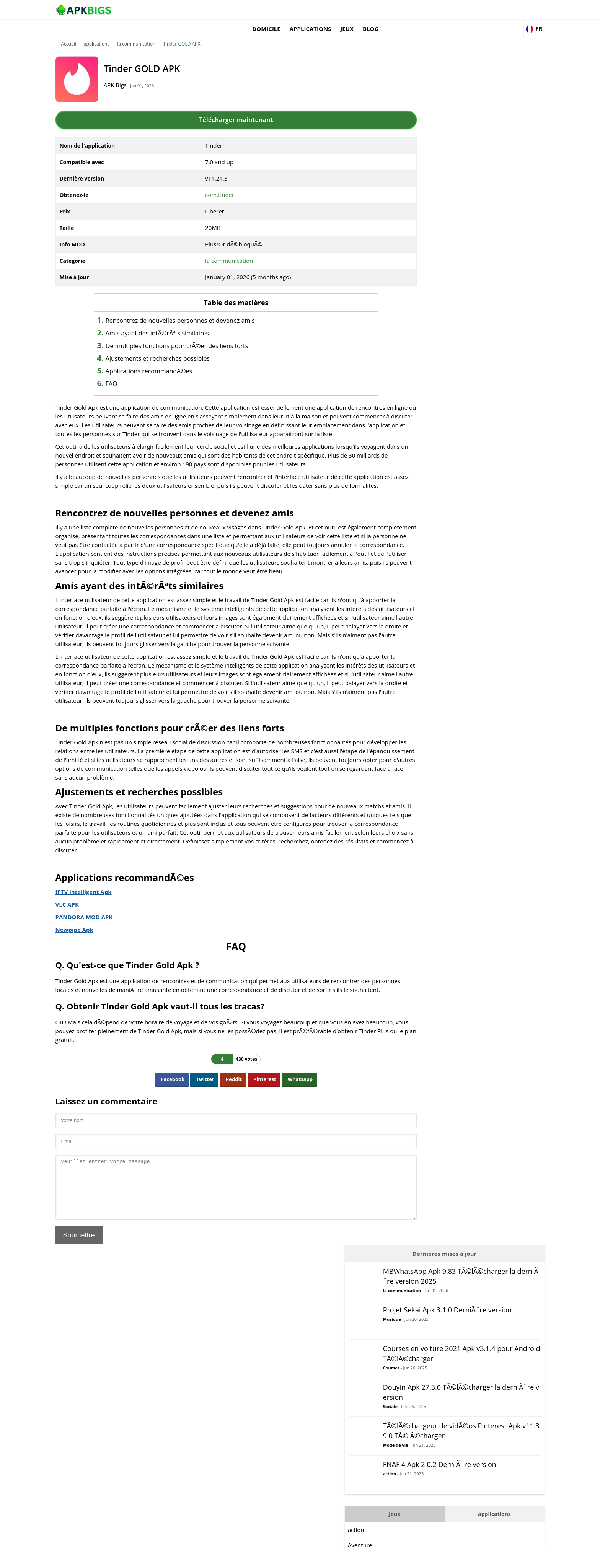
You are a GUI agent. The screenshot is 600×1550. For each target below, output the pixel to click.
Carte (421, 423)
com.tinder (220, 183)
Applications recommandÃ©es (166, 359)
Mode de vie (462, 279)
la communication (151, 32)
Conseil (424, 407)
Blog (466, 9)
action (456, 315)
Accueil (83, 32)
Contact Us (518, 1540)
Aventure (426, 377)
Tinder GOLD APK (196, 32)
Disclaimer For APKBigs (436, 1540)
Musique (459, 137)
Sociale (457, 232)
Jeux (443, 9)
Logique (425, 468)
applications (406, 9)
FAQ (129, 372)
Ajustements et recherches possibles (175, 347)
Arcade (423, 392)
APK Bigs (133, 73)
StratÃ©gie (428, 591)
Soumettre (94, 1288)
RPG (420, 545)
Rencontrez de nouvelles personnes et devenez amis (197, 309)
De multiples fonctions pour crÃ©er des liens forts (194, 334)
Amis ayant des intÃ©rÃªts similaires (174, 321)
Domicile (362, 9)
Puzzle (423, 514)
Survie (422, 606)
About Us (394, 1540)
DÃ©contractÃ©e (437, 438)
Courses (458, 185)
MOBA (422, 484)
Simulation (428, 560)
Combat (424, 453)
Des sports (428, 576)
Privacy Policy (484, 1540)
